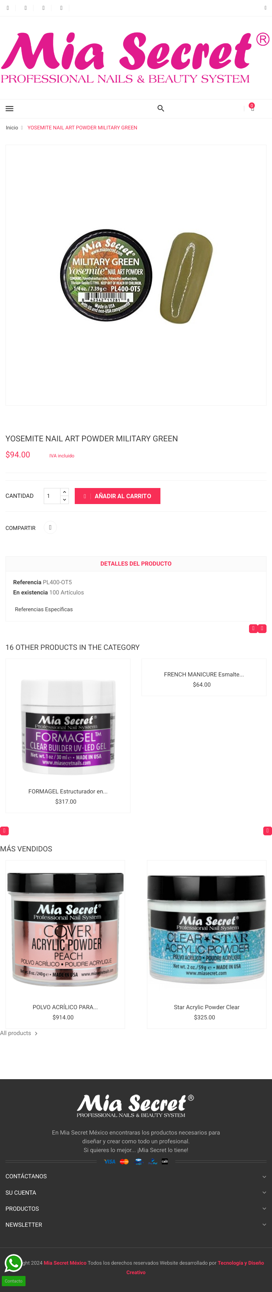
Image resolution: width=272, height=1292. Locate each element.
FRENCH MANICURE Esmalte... (204, 674)
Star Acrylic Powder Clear (207, 1007)
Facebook (8, 8)
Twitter (26, 8)
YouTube (43, 8)
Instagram (61, 8)
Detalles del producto (135, 563)
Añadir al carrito (117, 496)
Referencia (27, 582)
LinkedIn (79, 8)
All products (20, 1033)
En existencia (30, 592)
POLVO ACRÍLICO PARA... (65, 1007)
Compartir (50, 527)
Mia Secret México (66, 1263)
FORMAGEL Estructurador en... (68, 791)
